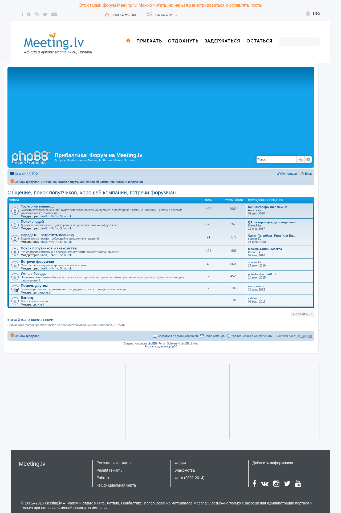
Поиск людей (32, 222)
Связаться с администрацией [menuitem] (178, 336)
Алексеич (254, 210)
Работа (103, 478)
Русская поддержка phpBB (160, 346)
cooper (252, 238)
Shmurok (66, 216)
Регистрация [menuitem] (289, 173)
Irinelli (43, 216)
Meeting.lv (32, 463)
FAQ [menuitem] (35, 173)
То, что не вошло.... (37, 206)
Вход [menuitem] (308, 173)
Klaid (41, 304)
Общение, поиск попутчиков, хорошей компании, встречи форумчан (93, 181)
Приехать (149, 41)
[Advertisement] (161, 108)
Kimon (252, 252)
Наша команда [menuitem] (215, 336)
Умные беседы (34, 274)
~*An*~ (53, 216)
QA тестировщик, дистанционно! (272, 222)
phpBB (152, 343)
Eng (313, 14)
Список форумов (27, 181)
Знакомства (124, 15)
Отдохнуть (183, 41)
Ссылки (20, 173)
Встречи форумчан (37, 262)
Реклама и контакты (114, 463)
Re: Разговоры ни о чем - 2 (267, 207)
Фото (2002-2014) (189, 478)
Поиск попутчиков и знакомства (49, 248)
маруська (44, 292)
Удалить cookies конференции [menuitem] (252, 336)
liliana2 (252, 225)
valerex (252, 298)
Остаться (259, 41)
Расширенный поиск (308, 159)
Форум (180, 463)
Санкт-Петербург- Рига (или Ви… (272, 235)
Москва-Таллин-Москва (265, 248)
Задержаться (222, 41)
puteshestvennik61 (260, 274)
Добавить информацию (273, 463)
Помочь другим (34, 286)
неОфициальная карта (116, 485)
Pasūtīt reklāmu (110, 470)
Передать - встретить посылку (47, 235)
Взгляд (27, 298)
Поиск (301, 159)
